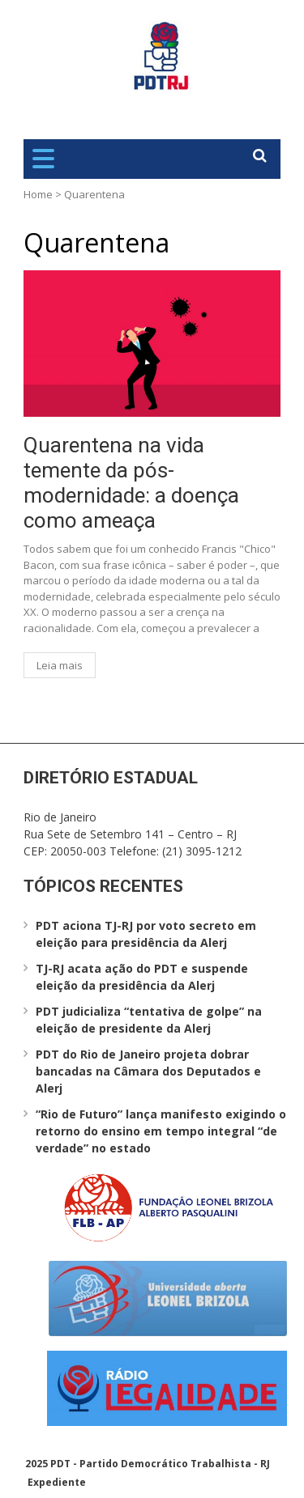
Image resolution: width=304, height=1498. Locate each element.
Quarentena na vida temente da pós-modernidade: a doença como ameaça (131, 483)
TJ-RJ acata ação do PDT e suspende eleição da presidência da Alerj (142, 977)
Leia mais (59, 665)
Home (38, 194)
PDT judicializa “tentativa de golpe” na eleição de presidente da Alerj (149, 1020)
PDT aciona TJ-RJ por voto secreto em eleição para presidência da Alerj (146, 934)
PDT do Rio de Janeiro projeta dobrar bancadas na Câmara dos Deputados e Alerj (148, 1071)
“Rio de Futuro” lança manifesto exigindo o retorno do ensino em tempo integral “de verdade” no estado (161, 1131)
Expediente (57, 1482)
